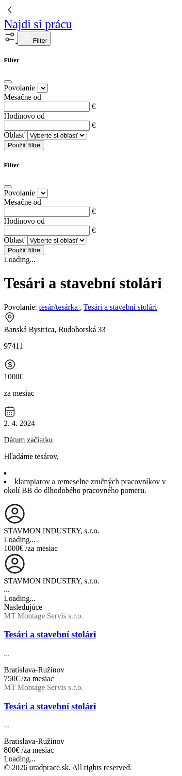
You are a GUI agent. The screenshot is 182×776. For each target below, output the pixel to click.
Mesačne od (22, 97)
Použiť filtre (24, 145)
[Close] (8, 81)
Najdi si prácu (38, 24)
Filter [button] (34, 38)
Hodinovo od (24, 116)
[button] (10, 40)
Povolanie (19, 88)
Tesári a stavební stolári (120, 307)
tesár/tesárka (59, 307)
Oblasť (14, 135)
